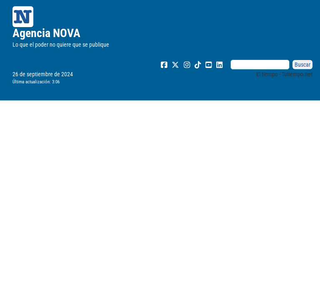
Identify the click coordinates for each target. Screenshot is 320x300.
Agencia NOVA (46, 33)
